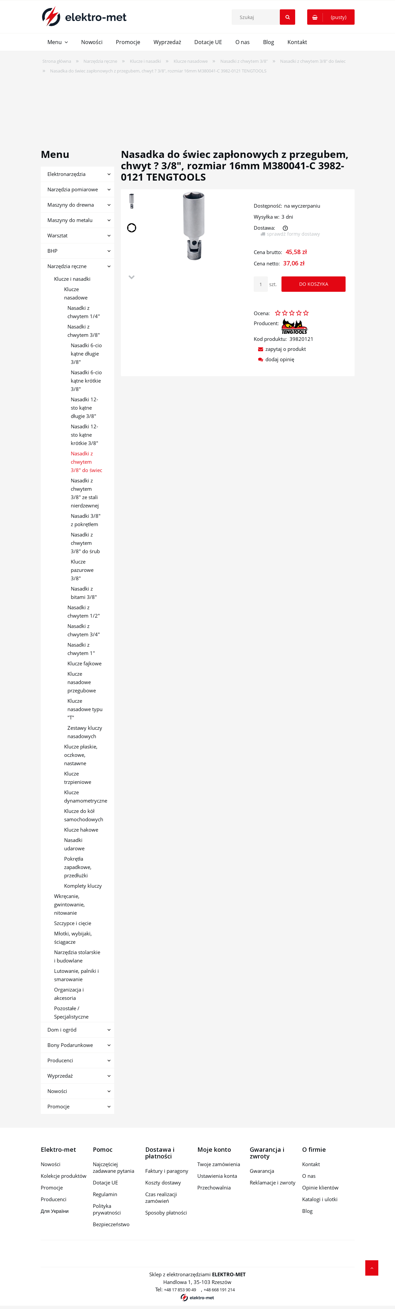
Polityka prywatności (107, 1209)
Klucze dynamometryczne (85, 796)
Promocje (58, 1106)
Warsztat (57, 235)
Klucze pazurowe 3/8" (82, 570)
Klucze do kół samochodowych (83, 815)
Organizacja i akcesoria (69, 993)
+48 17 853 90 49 (180, 1290)
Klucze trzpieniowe (77, 777)
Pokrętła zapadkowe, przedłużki (77, 867)
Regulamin (105, 1194)
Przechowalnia (214, 1187)
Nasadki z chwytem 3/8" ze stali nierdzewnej (85, 493)
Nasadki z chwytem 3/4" (83, 630)
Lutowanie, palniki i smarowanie (76, 975)
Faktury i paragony (166, 1170)
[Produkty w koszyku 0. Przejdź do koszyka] (331, 17)
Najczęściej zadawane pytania (113, 1167)
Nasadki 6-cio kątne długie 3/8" (86, 353)
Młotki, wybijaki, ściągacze (73, 937)
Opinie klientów (320, 1187)
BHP (52, 250)
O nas (309, 1175)
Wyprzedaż (60, 1075)
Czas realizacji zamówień (161, 1197)
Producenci (60, 1060)
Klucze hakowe (81, 829)
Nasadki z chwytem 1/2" (83, 611)
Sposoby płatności (166, 1212)
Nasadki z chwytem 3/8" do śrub (85, 543)
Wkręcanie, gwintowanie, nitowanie (69, 904)
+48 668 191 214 (219, 1290)
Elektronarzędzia (66, 174)
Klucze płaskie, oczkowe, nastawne (80, 755)
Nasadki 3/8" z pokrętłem (86, 519)
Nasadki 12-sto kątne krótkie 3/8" (84, 434)
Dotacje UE (105, 1182)
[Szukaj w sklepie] (265, 17)
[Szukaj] (287, 17)
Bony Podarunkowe (70, 1045)
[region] (197, 107)
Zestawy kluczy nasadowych (84, 731)
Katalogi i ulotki (320, 1199)
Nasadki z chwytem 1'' (81, 648)
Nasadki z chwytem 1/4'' (83, 311)
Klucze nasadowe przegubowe (81, 682)
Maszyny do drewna (70, 204)
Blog (307, 1211)
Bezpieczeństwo (111, 1224)
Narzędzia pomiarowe (72, 189)
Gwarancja (262, 1170)
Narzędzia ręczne (66, 266)
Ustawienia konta (217, 1175)
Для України (55, 1211)
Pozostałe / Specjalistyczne (71, 1012)
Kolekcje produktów (63, 1175)
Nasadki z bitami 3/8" (84, 592)
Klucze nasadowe (75, 293)
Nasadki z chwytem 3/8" (83, 330)
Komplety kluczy (83, 885)
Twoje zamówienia (218, 1164)
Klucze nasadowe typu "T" (85, 709)
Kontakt (311, 1164)
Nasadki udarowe (74, 844)
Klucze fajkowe (84, 663)
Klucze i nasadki (72, 278)
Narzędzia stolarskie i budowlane (77, 956)
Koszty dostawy (163, 1182)
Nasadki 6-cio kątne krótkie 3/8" (86, 380)
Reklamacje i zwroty (272, 1182)
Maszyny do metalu (69, 220)
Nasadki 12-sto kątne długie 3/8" (84, 407)
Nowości (57, 1091)
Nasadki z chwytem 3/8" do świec (86, 461)
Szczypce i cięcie (72, 923)
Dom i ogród (61, 1029)
